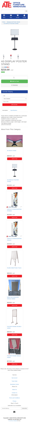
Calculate (14, 104)
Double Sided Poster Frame (14, 267)
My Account (14, 378)
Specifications (13, 110)
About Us (14, 389)
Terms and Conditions (14, 398)
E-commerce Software (13, 420)
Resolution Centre (14, 384)
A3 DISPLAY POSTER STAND (11, 23)
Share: (5, 67)
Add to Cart (14, 81)
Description (5, 110)
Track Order (14, 381)
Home (3, 22)
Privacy (14, 401)
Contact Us (14, 392)
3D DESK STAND (11, 150)
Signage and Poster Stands (13, 22)
